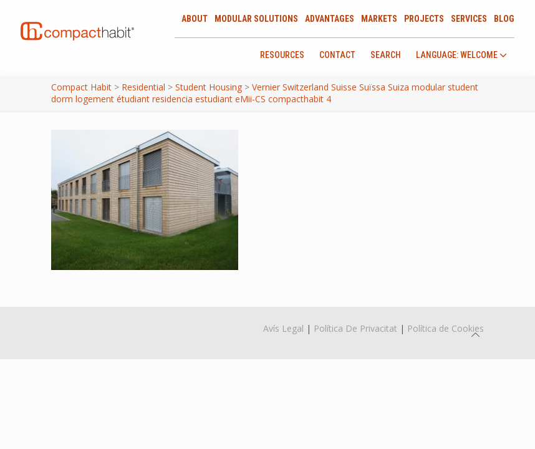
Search (385, 55)
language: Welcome (461, 55)
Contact (337, 55)
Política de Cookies (445, 328)
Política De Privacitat (355, 328)
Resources (282, 55)
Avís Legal (283, 328)
